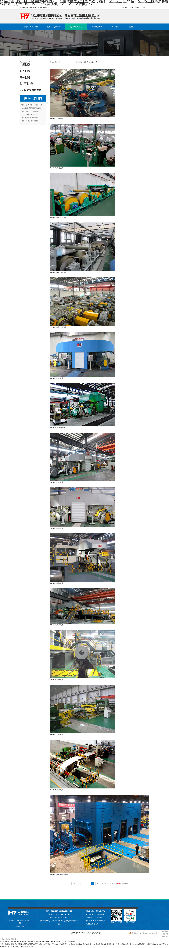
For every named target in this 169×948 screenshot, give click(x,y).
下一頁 (104, 883)
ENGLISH (145, 7)
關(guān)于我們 (53, 27)
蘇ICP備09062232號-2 (78, 933)
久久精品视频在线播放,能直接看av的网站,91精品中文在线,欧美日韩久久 (82, 944)
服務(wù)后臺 (90, 924)
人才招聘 (115, 27)
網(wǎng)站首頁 (31, 27)
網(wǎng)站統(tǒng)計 (95, 933)
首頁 (84, 62)
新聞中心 (125, 7)
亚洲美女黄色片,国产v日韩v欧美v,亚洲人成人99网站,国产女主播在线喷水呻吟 (133, 944)
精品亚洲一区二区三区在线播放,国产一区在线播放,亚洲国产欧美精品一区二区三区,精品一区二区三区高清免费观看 (38, 941)
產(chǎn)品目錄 (100, 921)
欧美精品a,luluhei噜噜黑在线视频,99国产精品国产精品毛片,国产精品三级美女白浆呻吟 (29, 944)
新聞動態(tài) (97, 27)
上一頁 (82, 883)
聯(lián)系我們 (134, 7)
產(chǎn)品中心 (75, 27)
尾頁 (111, 883)
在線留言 (131, 27)
